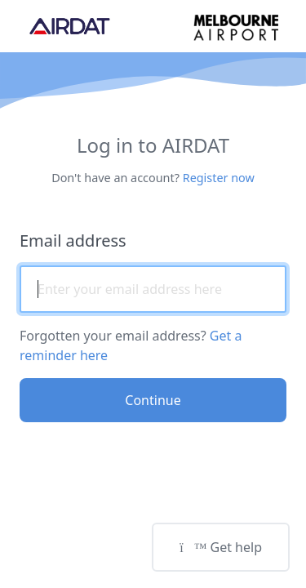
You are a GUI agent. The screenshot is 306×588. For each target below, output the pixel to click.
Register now (219, 177)
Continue (152, 400)
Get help (221, 547)
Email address (73, 240)
